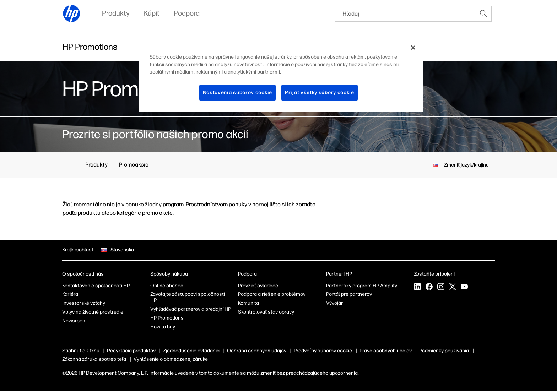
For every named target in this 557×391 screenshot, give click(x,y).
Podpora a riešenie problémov (271, 294)
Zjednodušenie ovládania (191, 351)
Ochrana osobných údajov (256, 351)
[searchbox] (405, 13)
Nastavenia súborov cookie (237, 92)
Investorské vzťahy (83, 303)
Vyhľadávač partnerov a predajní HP (190, 309)
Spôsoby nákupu (169, 274)
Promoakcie (133, 164)
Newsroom (74, 321)
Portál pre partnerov (349, 294)
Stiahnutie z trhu (80, 351)
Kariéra (70, 294)
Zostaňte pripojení (434, 274)
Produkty (96, 164)
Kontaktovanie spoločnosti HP (96, 286)
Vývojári (335, 303)
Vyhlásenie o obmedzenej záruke (171, 359)
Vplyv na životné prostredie (92, 312)
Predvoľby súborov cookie (323, 351)
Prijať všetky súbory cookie (319, 92)
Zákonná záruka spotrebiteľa (94, 359)
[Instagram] (440, 287)
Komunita (248, 303)
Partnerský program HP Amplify (361, 286)
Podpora (247, 274)
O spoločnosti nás (83, 274)
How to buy (162, 327)
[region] (281, 75)
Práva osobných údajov (385, 351)
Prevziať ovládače (258, 286)
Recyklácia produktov (131, 351)
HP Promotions (167, 318)
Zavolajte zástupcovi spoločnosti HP (187, 297)
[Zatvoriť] (413, 47)
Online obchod (166, 286)
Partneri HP (339, 274)
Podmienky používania (444, 351)
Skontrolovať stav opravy (266, 312)
